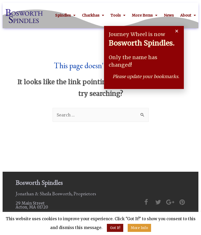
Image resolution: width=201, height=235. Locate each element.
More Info (139, 228)
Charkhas (93, 15)
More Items (144, 15)
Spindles (65, 15)
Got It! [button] (115, 228)
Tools (118, 15)
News (169, 15)
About (188, 15)
